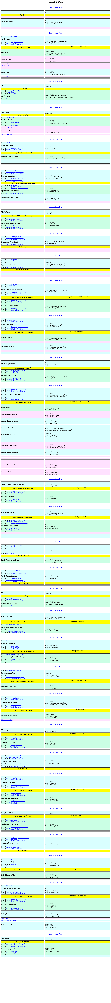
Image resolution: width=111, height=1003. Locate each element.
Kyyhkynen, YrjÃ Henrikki (15, 193)
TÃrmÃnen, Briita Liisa (14, 934)
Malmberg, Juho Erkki (18, 151)
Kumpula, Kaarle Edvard (14, 830)
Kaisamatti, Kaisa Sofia (19, 596)
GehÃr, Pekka (10, 93)
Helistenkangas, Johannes (15, 176)
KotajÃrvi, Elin (11, 44)
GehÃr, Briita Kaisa (13, 951)
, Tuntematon (10, 119)
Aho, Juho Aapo (16, 735)
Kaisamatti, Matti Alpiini (15, 511)
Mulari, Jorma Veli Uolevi (8, 964)
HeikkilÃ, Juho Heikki (18, 385)
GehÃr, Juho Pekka (6, 103)
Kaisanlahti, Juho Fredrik (20, 819)
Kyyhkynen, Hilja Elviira (15, 395)
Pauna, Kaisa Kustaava (13, 674)
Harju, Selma (10, 575)
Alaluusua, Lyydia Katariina (15, 200)
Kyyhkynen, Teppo (12, 37)
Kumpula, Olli (16, 828)
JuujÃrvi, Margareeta (18, 45)
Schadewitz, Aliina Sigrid (15, 656)
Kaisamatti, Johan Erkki (19, 312)
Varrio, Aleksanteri (13, 595)
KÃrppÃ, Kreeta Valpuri (19, 859)
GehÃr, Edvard (5, 105)
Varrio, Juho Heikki (18, 593)
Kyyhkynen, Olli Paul (18, 622)
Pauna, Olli (15, 672)
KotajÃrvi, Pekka (17, 42)
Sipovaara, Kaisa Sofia (19, 658)
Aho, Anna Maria (11, 736)
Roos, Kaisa (10, 101)
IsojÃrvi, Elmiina (12, 838)
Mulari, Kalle (11, 927)
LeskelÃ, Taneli (16, 776)
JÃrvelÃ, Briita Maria (18, 178)
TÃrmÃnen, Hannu (16, 932)
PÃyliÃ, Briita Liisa (13, 520)
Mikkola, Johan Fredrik (19, 726)
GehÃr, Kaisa (5, 66)
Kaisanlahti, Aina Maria (14, 821)
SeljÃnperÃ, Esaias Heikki (20, 856)
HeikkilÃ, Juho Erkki (13, 387)
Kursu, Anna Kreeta (17, 298)
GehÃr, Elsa (4, 64)
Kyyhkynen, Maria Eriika (14, 603)
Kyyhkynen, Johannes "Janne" (15, 623)
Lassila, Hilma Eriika (18, 625)
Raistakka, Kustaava (18, 840)
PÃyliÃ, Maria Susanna (18, 521)
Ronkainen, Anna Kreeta (19, 738)
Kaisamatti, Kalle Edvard (15, 314)
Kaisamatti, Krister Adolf (15, 943)
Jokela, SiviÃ (11, 630)
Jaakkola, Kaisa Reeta (18, 675)
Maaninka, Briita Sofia (19, 779)
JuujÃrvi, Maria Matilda (19, 831)
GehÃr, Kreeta (5, 69)
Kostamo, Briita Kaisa (18, 306)
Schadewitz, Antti (17, 655)
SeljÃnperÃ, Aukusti (13, 857)
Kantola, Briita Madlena (19, 315)
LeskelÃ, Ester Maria (13, 778)
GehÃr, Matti (15, 950)
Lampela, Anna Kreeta (18, 868)
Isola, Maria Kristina (18, 935)
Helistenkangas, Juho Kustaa (15, 649)
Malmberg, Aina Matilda (14, 153)
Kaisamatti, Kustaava (18, 155)
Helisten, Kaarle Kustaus (19, 865)
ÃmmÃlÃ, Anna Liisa (17, 953)
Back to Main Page (55, 8)
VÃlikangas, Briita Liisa (19, 194)
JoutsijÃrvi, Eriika (18, 771)
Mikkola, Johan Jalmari (14, 769)
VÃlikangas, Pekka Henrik (19, 303)
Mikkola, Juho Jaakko (13, 728)
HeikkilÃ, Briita (17, 388)
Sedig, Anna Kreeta (17, 729)
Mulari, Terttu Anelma (7, 962)
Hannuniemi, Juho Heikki (19, 321)
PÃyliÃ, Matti (16, 518)
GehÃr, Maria (5, 77)
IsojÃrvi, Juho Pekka (18, 837)
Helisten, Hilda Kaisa (13, 866)
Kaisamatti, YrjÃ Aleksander (15, 568)
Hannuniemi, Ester (12, 322)
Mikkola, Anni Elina (6, 750)
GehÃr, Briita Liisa (6, 137)
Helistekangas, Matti (18, 175)
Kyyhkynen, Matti (17, 191)
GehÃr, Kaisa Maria (6, 130)
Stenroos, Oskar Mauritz (14, 667)
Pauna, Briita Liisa (18, 324)
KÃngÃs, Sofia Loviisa (18, 823)
